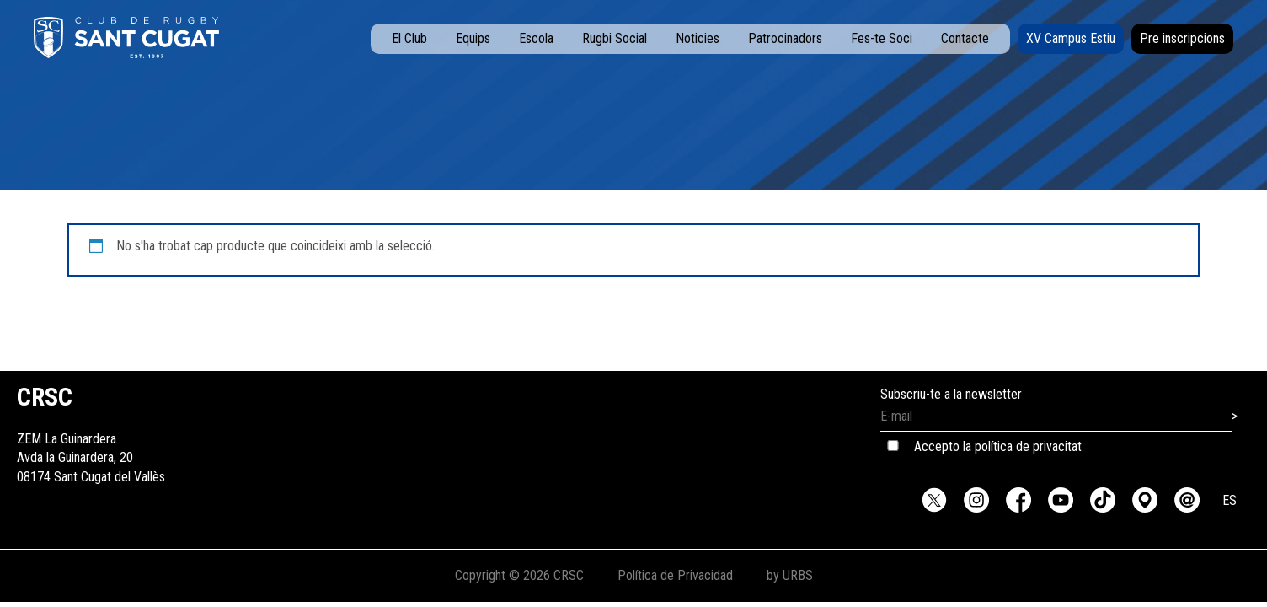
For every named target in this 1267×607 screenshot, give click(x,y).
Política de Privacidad (675, 575)
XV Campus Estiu (1070, 38)
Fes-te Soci (881, 38)
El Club (409, 38)
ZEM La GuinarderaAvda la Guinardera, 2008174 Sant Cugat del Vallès (91, 439)
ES (1229, 500)
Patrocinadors (785, 38)
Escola (536, 38)
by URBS (790, 575)
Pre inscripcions (1182, 38)
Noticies (697, 38)
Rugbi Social (614, 38)
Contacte (965, 38)
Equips (473, 38)
